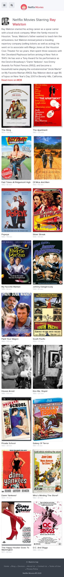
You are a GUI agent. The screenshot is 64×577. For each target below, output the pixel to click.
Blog (13, 566)
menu (4, 5)
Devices (21, 566)
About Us (31, 566)
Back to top (33, 562)
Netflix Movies (29, 573)
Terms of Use (55, 566)
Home (6, 566)
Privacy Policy (32, 569)
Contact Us (42, 566)
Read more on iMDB (12, 80)
